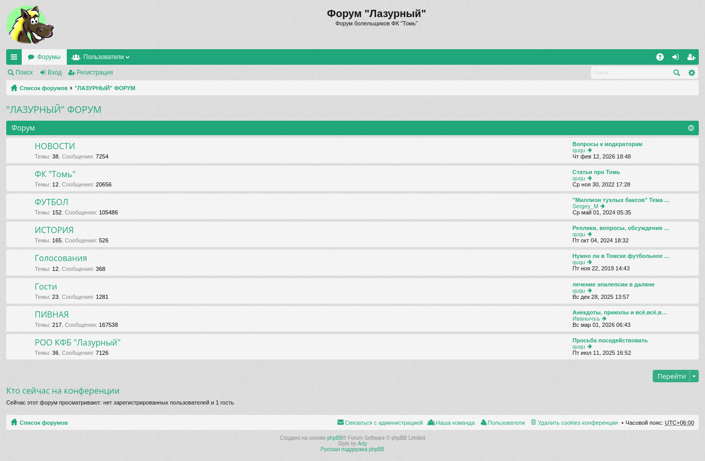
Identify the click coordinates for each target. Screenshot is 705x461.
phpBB (335, 438)
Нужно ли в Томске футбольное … (621, 256)
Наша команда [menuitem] (455, 423)
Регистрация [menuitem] (693, 59)
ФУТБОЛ (51, 202)
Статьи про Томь (596, 172)
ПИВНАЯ (52, 315)
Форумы (49, 57)
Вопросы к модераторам (607, 144)
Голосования (61, 258)
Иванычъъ (586, 318)
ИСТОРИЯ (54, 230)
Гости (46, 287)
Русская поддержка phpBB (352, 449)
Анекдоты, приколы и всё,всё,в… (619, 312)
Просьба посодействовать (610, 340)
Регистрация (95, 72)
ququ (578, 150)
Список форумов (44, 88)
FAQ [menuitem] (663, 59)
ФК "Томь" (55, 174)
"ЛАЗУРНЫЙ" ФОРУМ (105, 88)
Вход (55, 72)
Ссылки (16, 59)
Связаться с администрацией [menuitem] (384, 423)
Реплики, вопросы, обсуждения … (620, 228)
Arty (362, 443)
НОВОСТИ (55, 146)
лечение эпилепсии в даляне (613, 284)
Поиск (24, 72)
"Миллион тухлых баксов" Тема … (621, 200)
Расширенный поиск (691, 72)
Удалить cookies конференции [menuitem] (578, 423)
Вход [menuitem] (677, 59)
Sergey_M (585, 206)
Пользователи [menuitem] (506, 423)
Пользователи (103, 57)
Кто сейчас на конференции (63, 390)
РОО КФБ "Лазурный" (78, 343)
